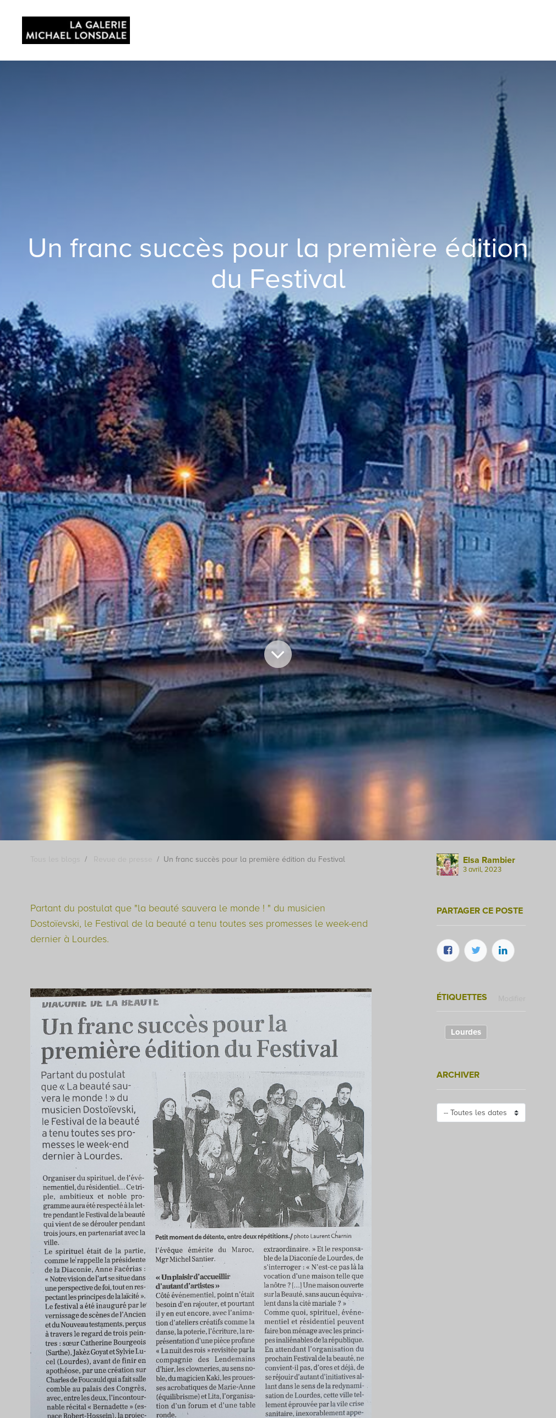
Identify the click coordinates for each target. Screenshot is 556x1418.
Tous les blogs (55, 859)
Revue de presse (123, 859)
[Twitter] (475, 950)
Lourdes (466, 1032)
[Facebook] (448, 950)
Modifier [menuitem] (512, 998)
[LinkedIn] (503, 950)
